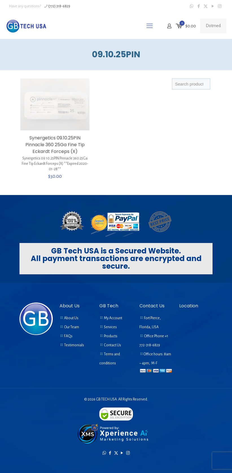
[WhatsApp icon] (191, 6)
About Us (71, 318)
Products (110, 336)
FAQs (68, 336)
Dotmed (213, 25)
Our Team (71, 327)
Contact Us (112, 345)
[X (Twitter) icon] (205, 6)
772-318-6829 (149, 345)
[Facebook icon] (198, 6)
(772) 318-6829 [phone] (59, 6)
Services (110, 327)
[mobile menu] (149, 26)
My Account (113, 318)
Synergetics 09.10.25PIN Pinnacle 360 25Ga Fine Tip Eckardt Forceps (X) (55, 145)
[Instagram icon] (220, 6)
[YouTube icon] (213, 6)
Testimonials (74, 345)
